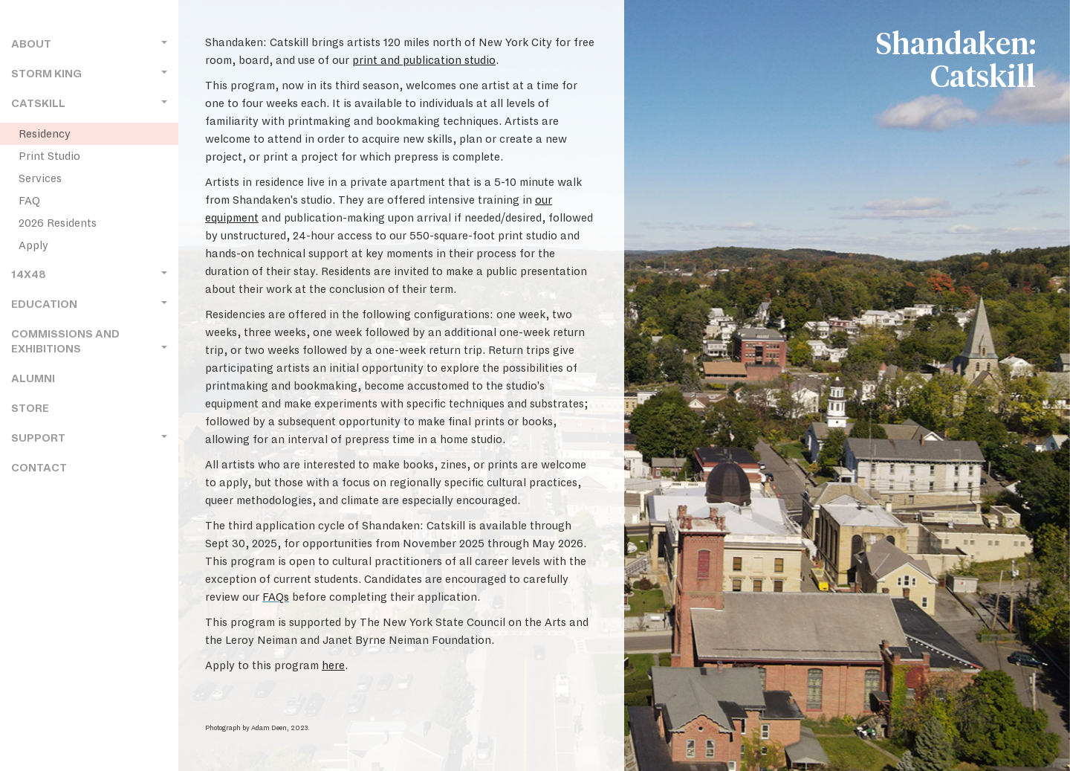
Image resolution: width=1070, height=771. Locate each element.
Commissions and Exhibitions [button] (89, 342)
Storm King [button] (89, 74)
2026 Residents (58, 223)
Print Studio (49, 156)
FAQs (275, 597)
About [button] (89, 44)
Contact (39, 468)
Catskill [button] (89, 103)
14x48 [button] (89, 274)
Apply (33, 245)
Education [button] (89, 304)
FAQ (29, 201)
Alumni (33, 378)
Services (40, 178)
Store (30, 408)
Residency (45, 134)
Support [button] (89, 438)
